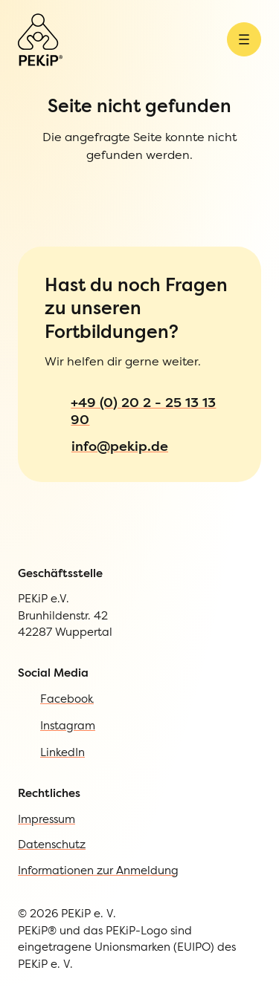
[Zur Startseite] (40, 40)
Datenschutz (52, 844)
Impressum (46, 819)
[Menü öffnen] (244, 39)
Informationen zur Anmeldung (98, 870)
